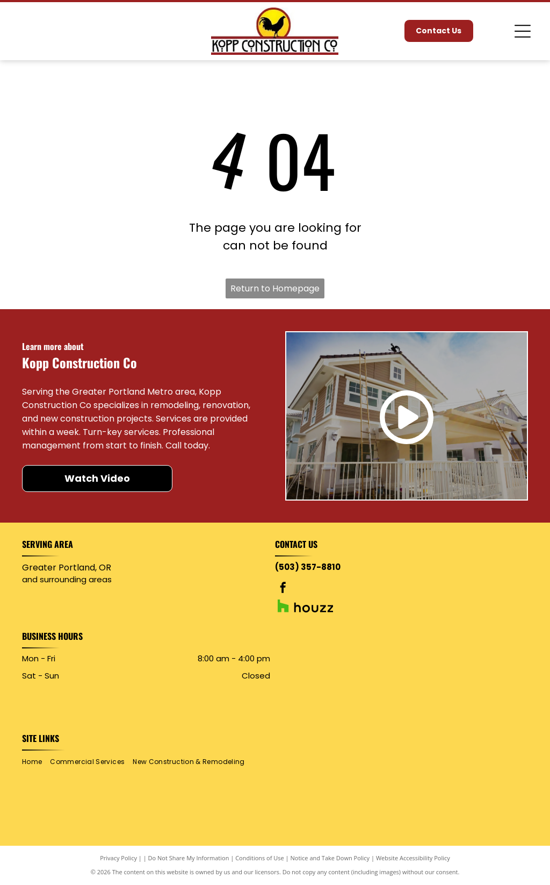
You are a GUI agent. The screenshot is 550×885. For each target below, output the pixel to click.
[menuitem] (36, 762)
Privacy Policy (118, 858)
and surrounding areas (67, 579)
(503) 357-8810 (308, 567)
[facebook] (283, 589)
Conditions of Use (259, 858)
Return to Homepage (275, 288)
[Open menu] (523, 31)
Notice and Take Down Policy (330, 858)
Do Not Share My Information (188, 858)
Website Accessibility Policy (413, 858)
